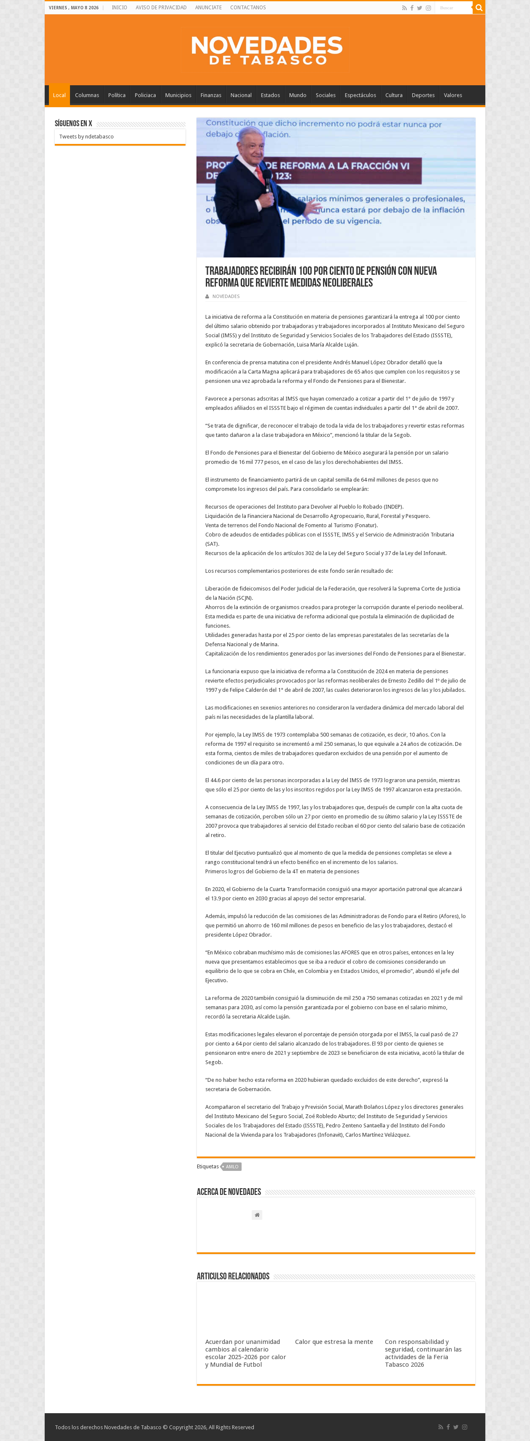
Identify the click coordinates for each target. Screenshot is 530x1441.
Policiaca (145, 95)
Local (59, 95)
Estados (270, 95)
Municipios (178, 95)
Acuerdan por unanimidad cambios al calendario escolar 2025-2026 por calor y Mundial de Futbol (245, 1353)
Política (117, 95)
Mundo (298, 95)
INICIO (119, 8)
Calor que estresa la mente (334, 1342)
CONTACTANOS (248, 8)
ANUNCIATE (208, 8)
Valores (453, 95)
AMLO (232, 1167)
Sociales (326, 95)
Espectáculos (360, 95)
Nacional (241, 95)
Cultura (394, 95)
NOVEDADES (226, 296)
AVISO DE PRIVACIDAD (161, 8)
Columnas (87, 95)
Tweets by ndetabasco (86, 136)
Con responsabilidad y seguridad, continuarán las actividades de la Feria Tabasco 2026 (423, 1353)
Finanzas (211, 95)
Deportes (423, 95)
